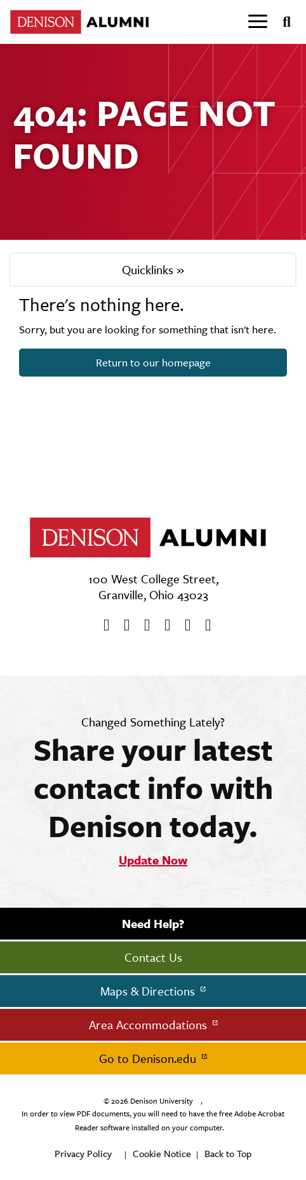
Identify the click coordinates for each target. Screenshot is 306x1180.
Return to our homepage (153, 363)
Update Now (153, 860)
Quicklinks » (153, 269)
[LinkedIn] (204, 625)
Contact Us (153, 957)
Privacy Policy (83, 1153)
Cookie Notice (162, 1153)
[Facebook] (102, 625)
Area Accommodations (149, 1025)
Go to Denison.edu (149, 1058)
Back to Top (227, 1153)
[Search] (281, 22)
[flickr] (183, 625)
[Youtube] (143, 625)
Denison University (161, 1101)
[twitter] (122, 625)
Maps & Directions (149, 991)
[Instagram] (163, 625)
